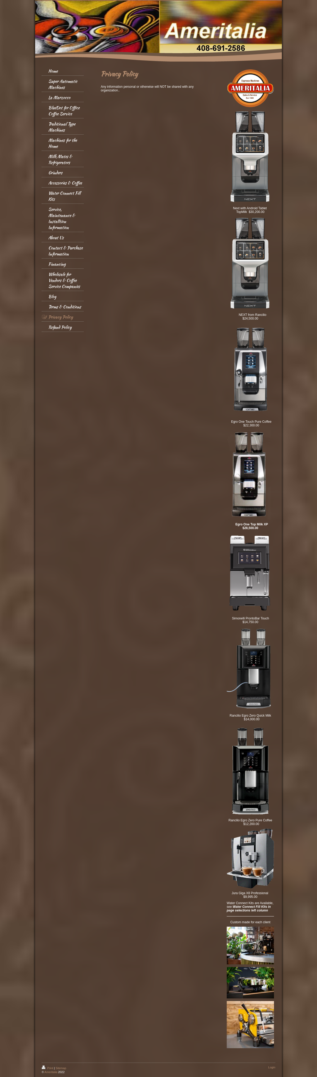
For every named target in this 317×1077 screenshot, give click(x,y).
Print (48, 1068)
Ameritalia (51, 1072)
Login (271, 1067)
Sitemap (61, 1068)
